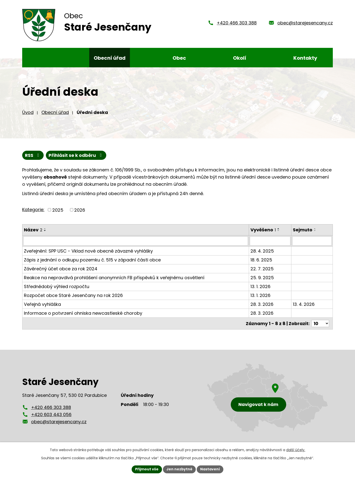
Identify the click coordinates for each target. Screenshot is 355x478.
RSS (33, 155)
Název (33, 230)
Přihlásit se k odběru (76, 155)
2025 (57, 210)
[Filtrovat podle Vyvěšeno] (270, 241)
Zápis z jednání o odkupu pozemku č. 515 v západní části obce (92, 260)
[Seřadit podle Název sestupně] (45, 231)
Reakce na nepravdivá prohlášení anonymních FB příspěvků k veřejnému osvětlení (114, 278)
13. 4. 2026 (304, 304)
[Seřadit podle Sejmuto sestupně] (315, 231)
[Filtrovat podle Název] (135, 241)
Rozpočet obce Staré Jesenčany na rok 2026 (73, 295)
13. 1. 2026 (260, 286)
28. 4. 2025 (262, 251)
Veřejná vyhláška (42, 304)
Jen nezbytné (179, 469)
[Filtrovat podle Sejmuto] (312, 241)
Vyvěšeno (263, 230)
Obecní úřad (55, 112)
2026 (79, 210)
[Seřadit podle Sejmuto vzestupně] (315, 229)
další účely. (295, 449)
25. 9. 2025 (262, 278)
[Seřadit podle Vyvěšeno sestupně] (278, 231)
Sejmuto (302, 230)
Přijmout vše (147, 469)
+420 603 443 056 (51, 414)
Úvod (28, 112)
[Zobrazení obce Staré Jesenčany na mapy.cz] (267, 397)
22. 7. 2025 (262, 269)
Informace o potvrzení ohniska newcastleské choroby (83, 313)
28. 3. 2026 (261, 304)
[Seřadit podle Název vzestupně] (45, 229)
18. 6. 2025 (261, 260)
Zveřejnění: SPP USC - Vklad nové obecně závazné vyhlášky (88, 251)
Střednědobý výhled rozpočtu (56, 286)
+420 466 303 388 (237, 23)
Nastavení (210, 469)
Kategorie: (33, 209)
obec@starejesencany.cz (305, 23)
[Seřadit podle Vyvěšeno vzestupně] (278, 229)
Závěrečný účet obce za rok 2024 (60, 269)
